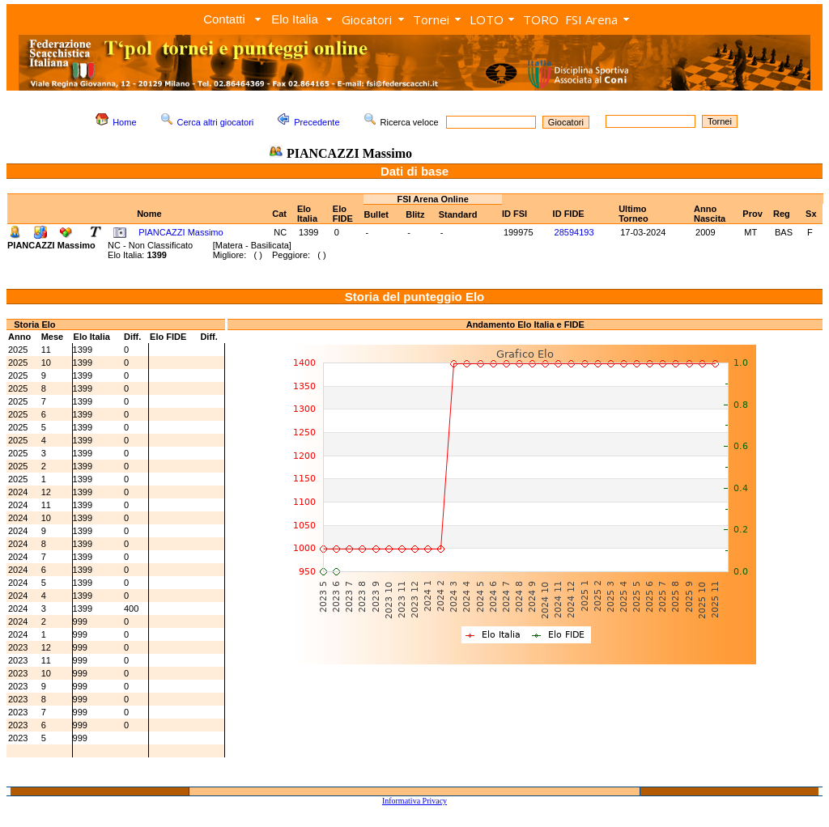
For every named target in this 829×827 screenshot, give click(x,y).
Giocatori (367, 19)
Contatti (224, 19)
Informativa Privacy (414, 800)
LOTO (487, 19)
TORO (541, 19)
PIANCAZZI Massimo (180, 232)
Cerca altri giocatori (215, 122)
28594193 (574, 232)
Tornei (431, 19)
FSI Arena (591, 19)
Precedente (316, 122)
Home (124, 122)
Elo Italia (294, 19)
